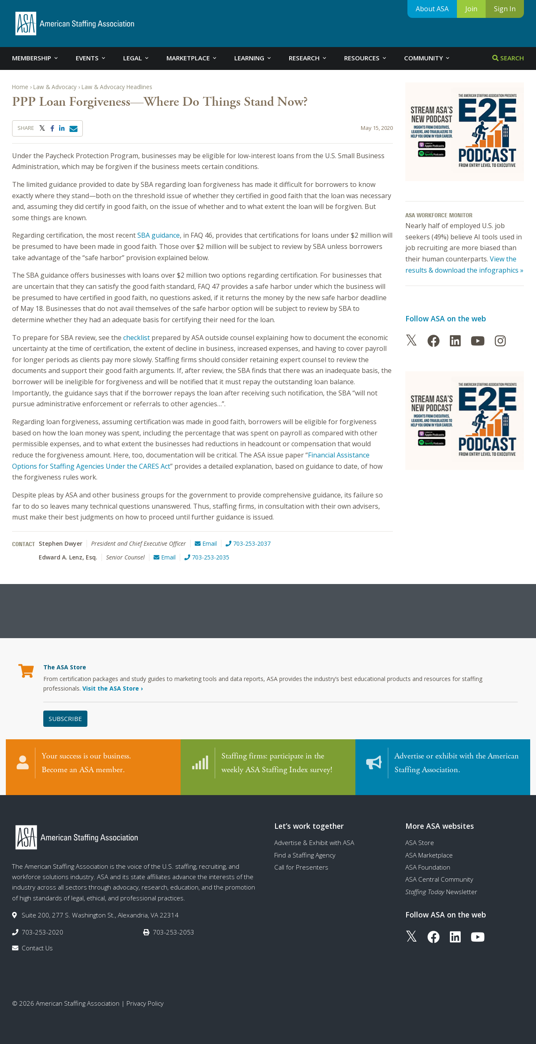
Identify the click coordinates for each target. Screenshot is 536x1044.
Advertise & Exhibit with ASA (314, 838)
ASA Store (419, 838)
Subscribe (65, 718)
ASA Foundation (427, 862)
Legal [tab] (136, 58)
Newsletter (441, 886)
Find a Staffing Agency (304, 850)
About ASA (432, 8)
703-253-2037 (248, 543)
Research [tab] (308, 58)
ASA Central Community (439, 874)
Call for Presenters (301, 862)
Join (471, 8)
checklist (136, 337)
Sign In (505, 8)
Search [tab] (508, 58)
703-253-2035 (206, 557)
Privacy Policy (145, 998)
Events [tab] (91, 58)
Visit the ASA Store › (112, 688)
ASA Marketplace (429, 850)
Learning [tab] (253, 58)
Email (206, 543)
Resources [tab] (365, 58)
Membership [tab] (35, 58)
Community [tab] (427, 58)
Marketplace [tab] (192, 58)
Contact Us (37, 943)
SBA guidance (158, 235)
